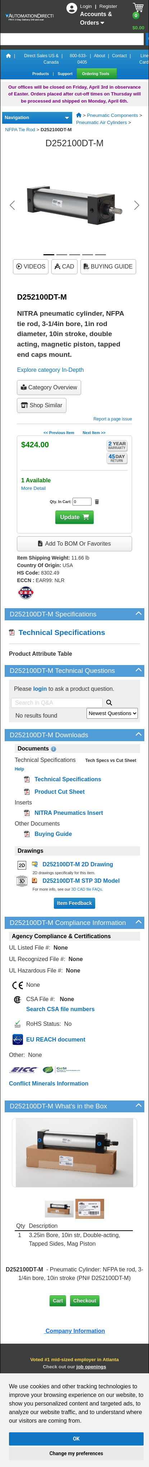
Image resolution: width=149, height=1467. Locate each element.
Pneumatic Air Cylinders (101, 122)
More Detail (33, 488)
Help (19, 769)
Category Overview (49, 387)
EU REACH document (55, 1040)
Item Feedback (74, 903)
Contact (119, 55)
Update (69, 517)
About (99, 55)
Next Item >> (94, 432)
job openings (91, 1366)
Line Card (144, 59)
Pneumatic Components (112, 115)
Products (41, 74)
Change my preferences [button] (76, 1453)
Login (86, 6)
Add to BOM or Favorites (74, 544)
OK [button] (76, 1439)
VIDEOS (30, 267)
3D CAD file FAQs (86, 889)
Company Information (74, 1331)
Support (66, 74)
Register (108, 6)
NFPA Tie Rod (20, 129)
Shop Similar (41, 405)
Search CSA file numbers (60, 1009)
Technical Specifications (57, 632)
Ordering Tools (96, 74)
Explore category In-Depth (50, 370)
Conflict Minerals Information (48, 1083)
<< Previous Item (58, 432)
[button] (12, 205)
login (40, 689)
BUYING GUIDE (108, 267)
